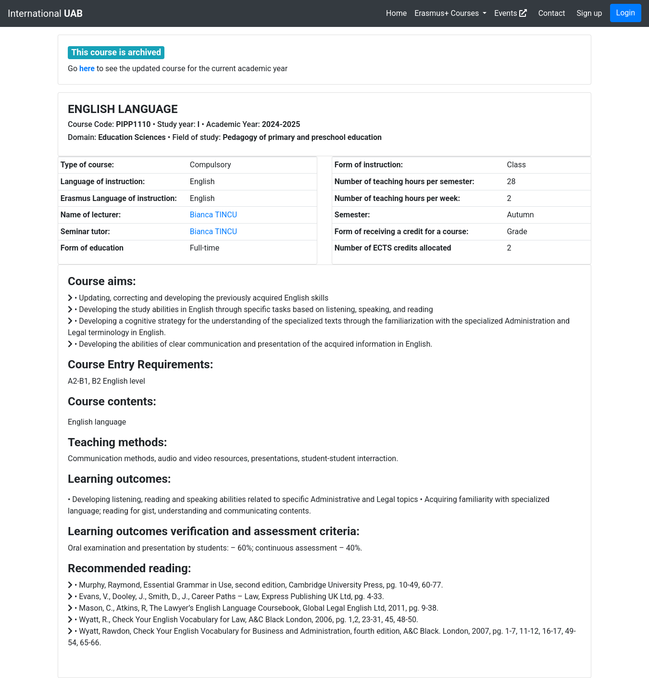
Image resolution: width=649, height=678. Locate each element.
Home (396, 13)
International (45, 13)
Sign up (589, 13)
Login (625, 12)
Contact (551, 13)
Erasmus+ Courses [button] (447, 13)
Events (510, 13)
